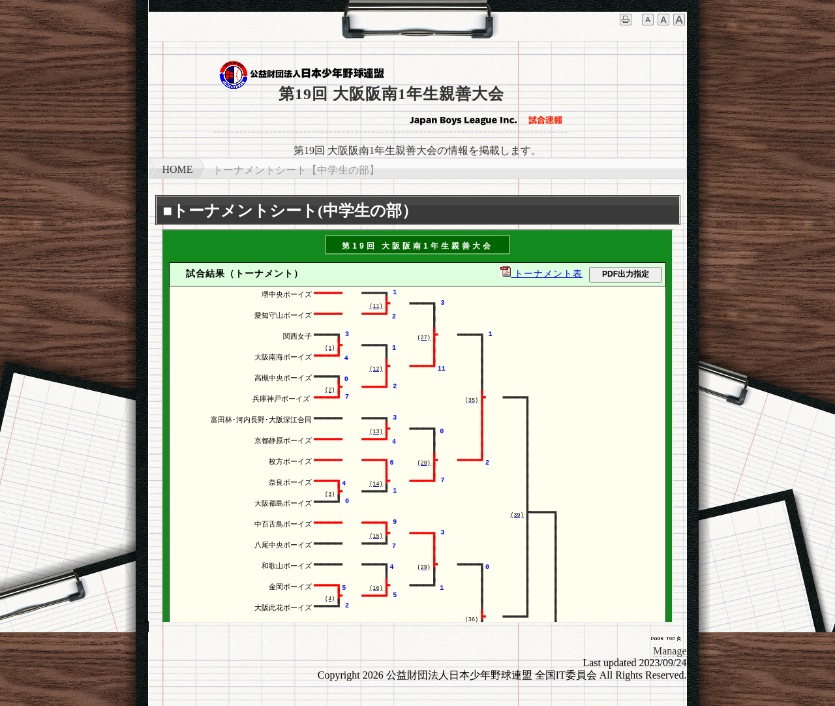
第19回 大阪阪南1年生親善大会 (391, 93)
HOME (177, 169)
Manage (670, 650)
